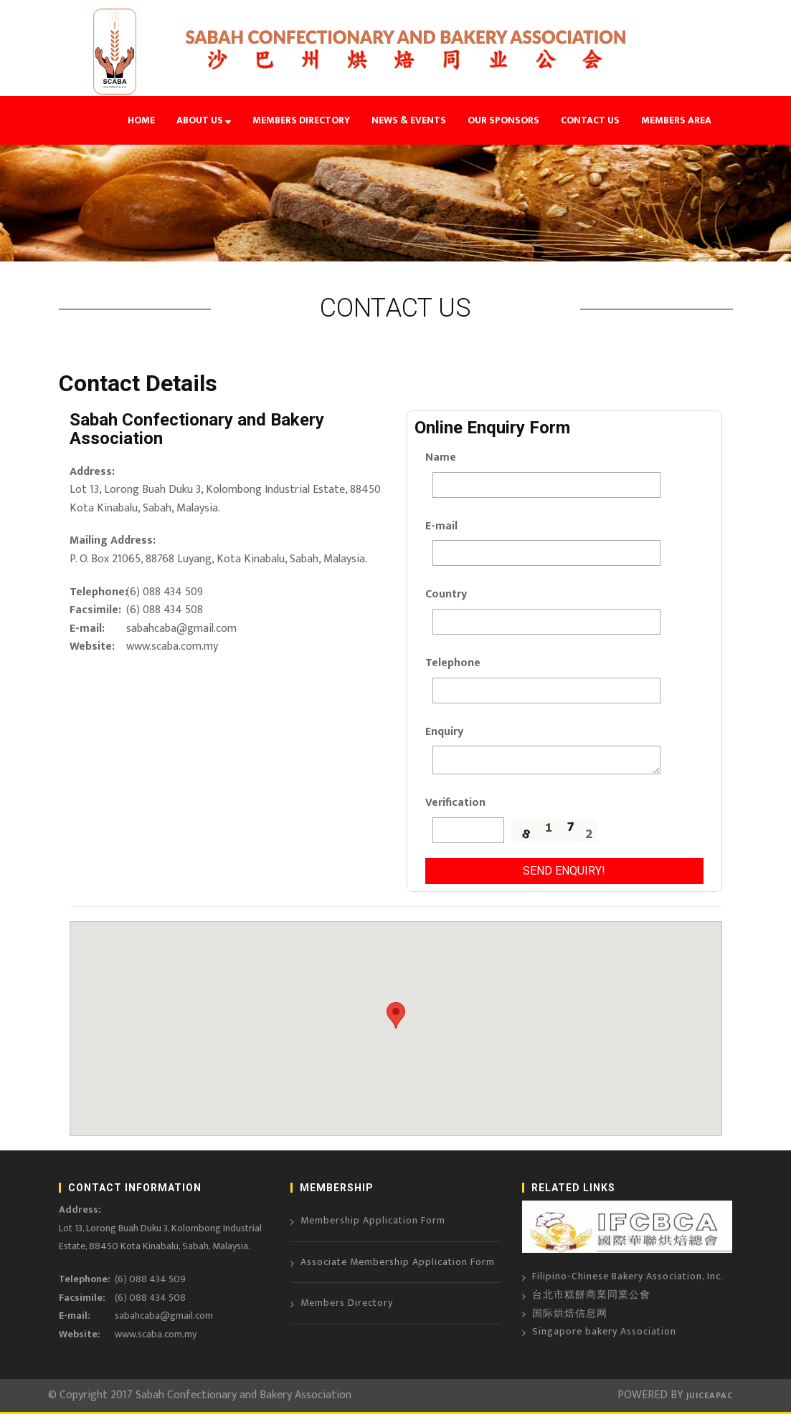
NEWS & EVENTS (408, 120)
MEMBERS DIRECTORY (301, 120)
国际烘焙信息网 (569, 1313)
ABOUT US (203, 120)
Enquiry (444, 731)
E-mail (441, 526)
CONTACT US (590, 120)
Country (446, 594)
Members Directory (346, 1302)
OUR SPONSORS (503, 120)
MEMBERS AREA (676, 120)
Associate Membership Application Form (397, 1262)
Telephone (448, 663)
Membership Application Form (372, 1220)
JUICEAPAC (708, 1395)
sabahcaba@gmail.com (181, 628)
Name (440, 457)
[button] (396, 1015)
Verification (448, 802)
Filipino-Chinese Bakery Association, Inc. (628, 1276)
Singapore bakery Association (604, 1331)
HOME (141, 120)
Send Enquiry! (564, 870)
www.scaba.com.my (172, 646)
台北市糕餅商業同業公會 (591, 1294)
